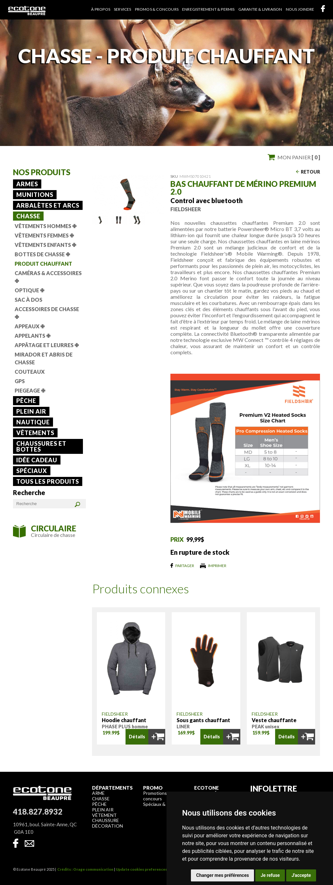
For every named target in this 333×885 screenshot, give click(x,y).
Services (122, 9)
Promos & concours (157, 9)
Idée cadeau (36, 460)
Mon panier (298, 157)
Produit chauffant (43, 264)
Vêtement (104, 815)
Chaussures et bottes (41, 446)
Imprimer (217, 565)
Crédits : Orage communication (85, 869)
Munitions (34, 194)
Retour (310, 172)
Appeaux (30, 326)
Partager (184, 565)
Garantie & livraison (260, 9)
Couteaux (30, 372)
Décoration (107, 826)
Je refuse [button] (270, 875)
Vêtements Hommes (45, 226)
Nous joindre (300, 9)
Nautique (33, 422)
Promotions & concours (157, 795)
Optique (29, 290)
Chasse (28, 216)
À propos (100, 9)
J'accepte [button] (301, 875)
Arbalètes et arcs (47, 205)
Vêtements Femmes (44, 235)
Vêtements (35, 432)
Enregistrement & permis (208, 9)
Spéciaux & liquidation (165, 804)
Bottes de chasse (42, 254)
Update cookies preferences (141, 869)
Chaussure (105, 820)
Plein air (31, 411)
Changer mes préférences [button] (222, 875)
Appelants (32, 336)
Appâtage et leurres (47, 345)
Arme (98, 793)
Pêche (26, 400)
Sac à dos (28, 300)
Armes (27, 184)
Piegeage (30, 390)
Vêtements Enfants (45, 245)
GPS (20, 381)
